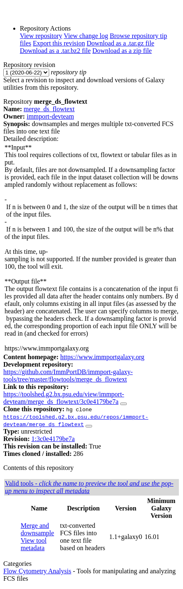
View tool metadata (34, 544)
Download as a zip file (122, 50)
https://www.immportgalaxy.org (102, 356)
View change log (86, 35)
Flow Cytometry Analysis (37, 571)
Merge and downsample (37, 529)
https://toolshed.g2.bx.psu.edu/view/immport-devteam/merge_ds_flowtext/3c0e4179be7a (63, 398)
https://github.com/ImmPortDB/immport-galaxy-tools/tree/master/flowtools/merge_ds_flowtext (68, 375)
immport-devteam (50, 116)
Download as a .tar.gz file (120, 43)
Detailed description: (31, 138)
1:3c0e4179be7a (53, 438)
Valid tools (89, 487)
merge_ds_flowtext (49, 108)
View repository (41, 35)
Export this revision (59, 43)
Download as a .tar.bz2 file (55, 50)
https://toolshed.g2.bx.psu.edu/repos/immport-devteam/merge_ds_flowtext (75, 420)
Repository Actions (45, 28)
